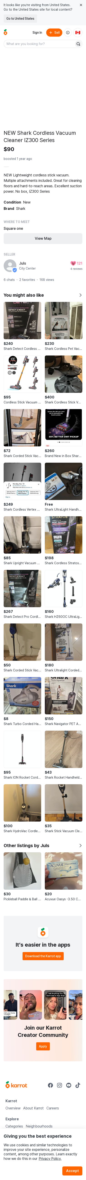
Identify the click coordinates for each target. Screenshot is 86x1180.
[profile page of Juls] (10, 265)
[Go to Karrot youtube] (68, 1085)
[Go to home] (5, 32)
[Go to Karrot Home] (16, 1085)
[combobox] (39, 44)
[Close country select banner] (81, 5)
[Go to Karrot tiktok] (78, 1085)
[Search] (78, 44)
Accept (72, 1171)
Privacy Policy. (50, 1158)
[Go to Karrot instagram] (59, 1085)
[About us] (68, 32)
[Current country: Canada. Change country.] (77, 32)
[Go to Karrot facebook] (50, 1085)
